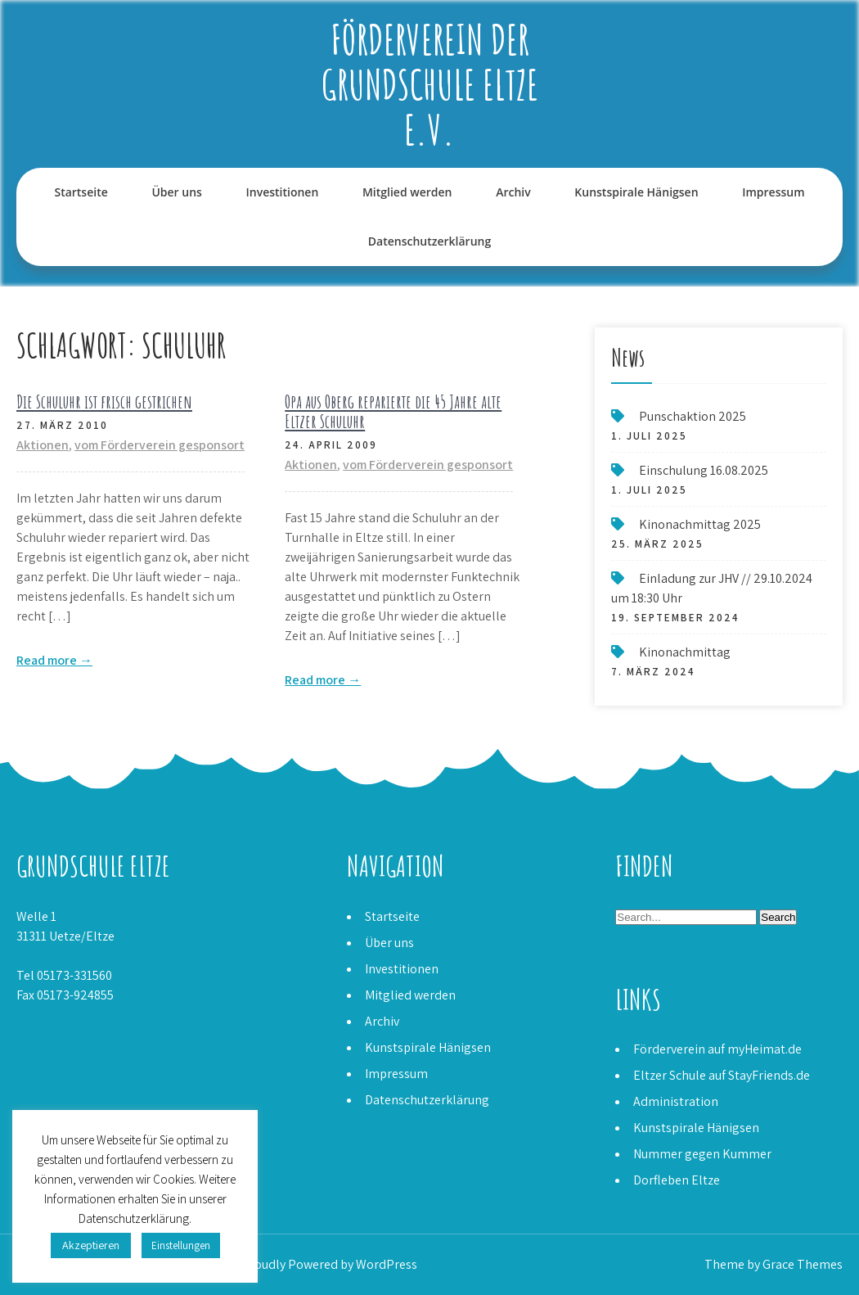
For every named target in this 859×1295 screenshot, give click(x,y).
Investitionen (282, 192)
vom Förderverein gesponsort (159, 444)
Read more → (54, 660)
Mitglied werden (407, 192)
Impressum (773, 192)
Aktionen (42, 444)
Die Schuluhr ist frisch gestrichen (104, 401)
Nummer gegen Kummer (702, 1153)
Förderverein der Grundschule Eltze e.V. (430, 84)
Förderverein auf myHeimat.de (717, 1049)
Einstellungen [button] (180, 1245)
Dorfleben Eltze (676, 1180)
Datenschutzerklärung (429, 241)
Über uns (176, 192)
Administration (675, 1101)
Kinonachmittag (685, 652)
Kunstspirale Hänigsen (636, 192)
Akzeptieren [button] (90, 1245)
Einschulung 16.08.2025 (703, 470)
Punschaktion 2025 (692, 416)
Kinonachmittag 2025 (700, 524)
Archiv (513, 192)
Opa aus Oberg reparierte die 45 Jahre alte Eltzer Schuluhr (393, 411)
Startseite (80, 192)
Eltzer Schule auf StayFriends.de (721, 1075)
